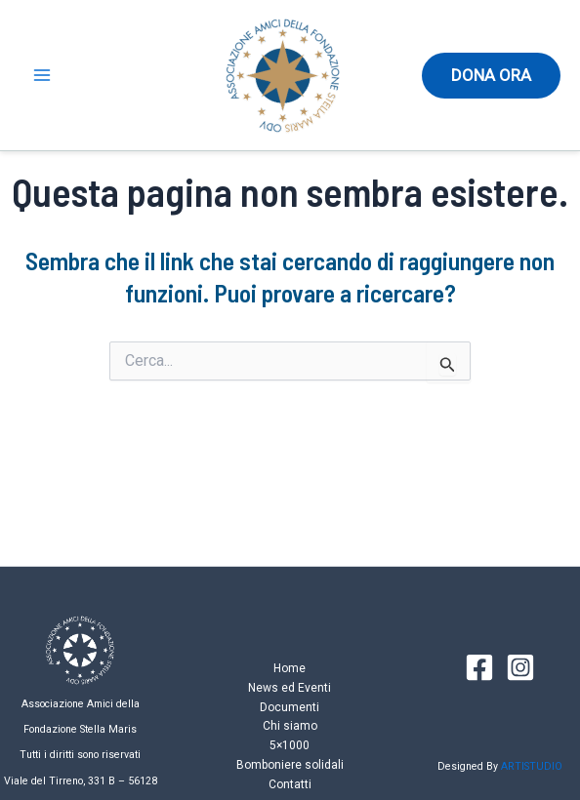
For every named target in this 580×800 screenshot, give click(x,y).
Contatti (290, 784)
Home (289, 668)
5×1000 (289, 745)
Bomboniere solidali (290, 765)
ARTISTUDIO (531, 766)
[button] (491, 76)
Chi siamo (290, 726)
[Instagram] (520, 667)
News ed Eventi (289, 688)
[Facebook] (479, 667)
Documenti (289, 707)
